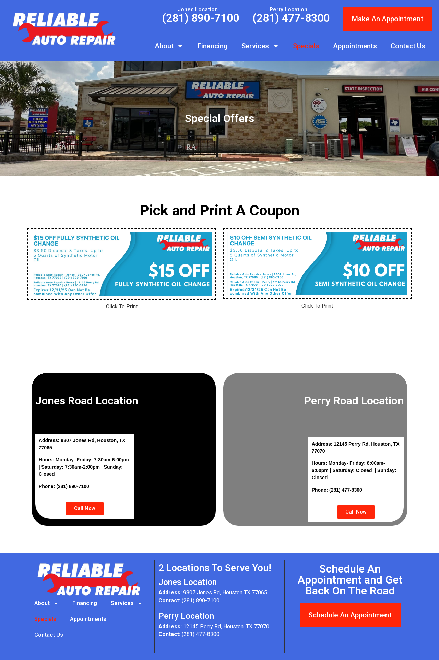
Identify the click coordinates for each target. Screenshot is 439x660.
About (169, 46)
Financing (213, 46)
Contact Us (408, 46)
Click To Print (122, 306)
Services (260, 46)
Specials (306, 46)
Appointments (355, 46)
